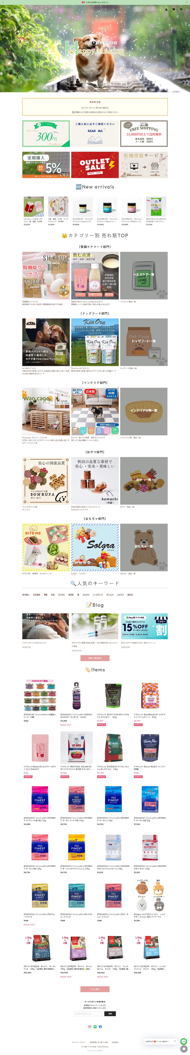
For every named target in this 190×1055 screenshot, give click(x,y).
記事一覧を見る (95, 658)
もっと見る (95, 989)
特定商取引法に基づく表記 (99, 1042)
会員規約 (115, 1042)
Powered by (95, 1050)
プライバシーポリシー (79, 1042)
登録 (110, 1014)
